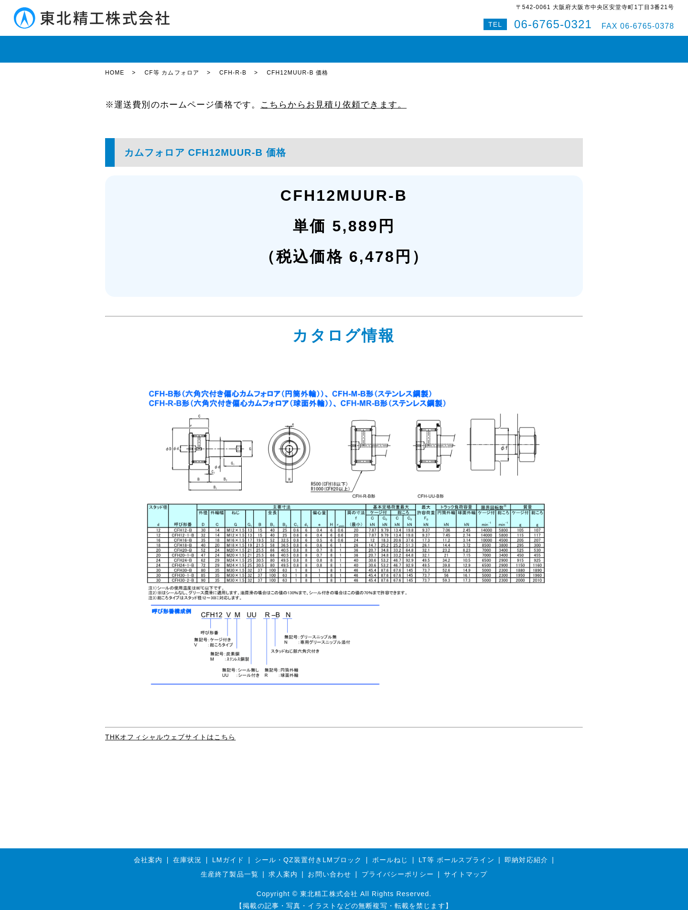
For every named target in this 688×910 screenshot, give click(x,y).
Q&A (519, 45)
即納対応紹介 (377, 45)
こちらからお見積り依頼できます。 (333, 96)
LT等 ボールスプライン (456, 851)
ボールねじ (253, 45)
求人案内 (283, 865)
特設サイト (558, 45)
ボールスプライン (313, 45)
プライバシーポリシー (398, 865)
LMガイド (205, 45)
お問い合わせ (476, 45)
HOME (122, 45)
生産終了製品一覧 (229, 865)
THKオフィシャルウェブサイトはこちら (170, 729)
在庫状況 (161, 45)
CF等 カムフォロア (171, 64)
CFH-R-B (233, 64)
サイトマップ (465, 865)
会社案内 (426, 45)
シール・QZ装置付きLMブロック (308, 851)
